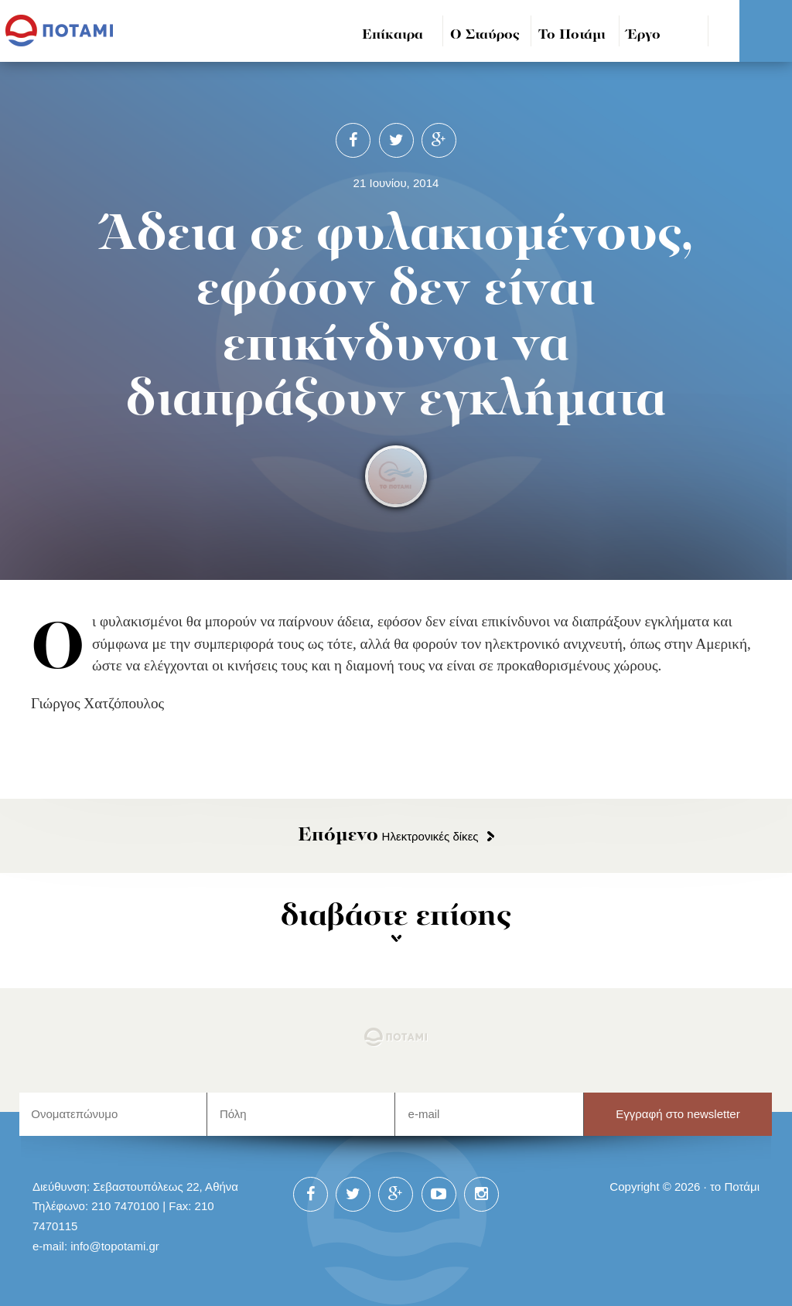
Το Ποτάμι (572, 35)
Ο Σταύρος (485, 35)
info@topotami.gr (114, 1246)
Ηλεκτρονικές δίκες (388, 836)
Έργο (644, 35)
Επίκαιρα (392, 35)
